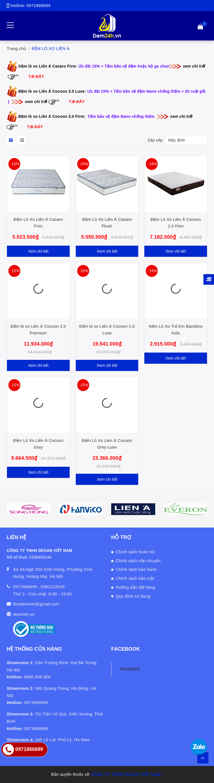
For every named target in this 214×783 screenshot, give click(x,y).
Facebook (130, 669)
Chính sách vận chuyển (138, 560)
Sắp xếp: (155, 140)
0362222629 (53, 586)
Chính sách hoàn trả (135, 551)
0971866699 (38, 5)
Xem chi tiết (38, 251)
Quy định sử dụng (133, 596)
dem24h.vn (23, 614)
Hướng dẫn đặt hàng (135, 587)
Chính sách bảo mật (135, 578)
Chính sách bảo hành (136, 569)
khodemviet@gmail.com (36, 604)
